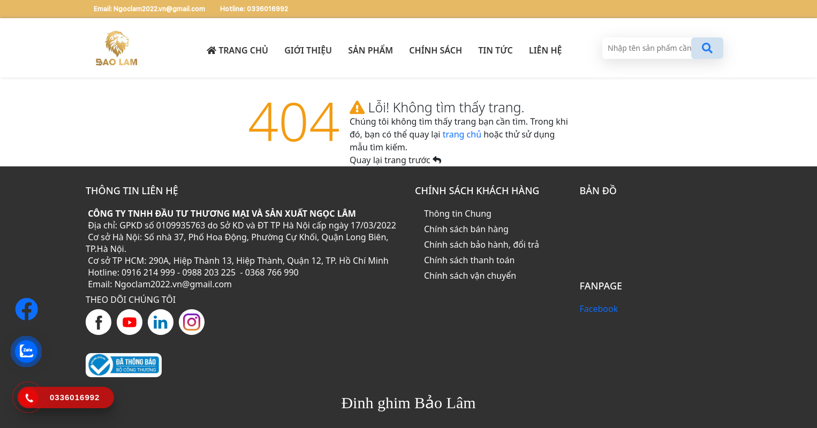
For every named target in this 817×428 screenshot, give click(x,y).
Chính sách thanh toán (469, 260)
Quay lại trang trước (395, 160)
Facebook (599, 309)
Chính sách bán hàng (466, 229)
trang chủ (463, 134)
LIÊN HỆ (545, 50)
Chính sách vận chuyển (470, 275)
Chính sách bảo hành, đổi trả (481, 244)
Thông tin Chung (457, 213)
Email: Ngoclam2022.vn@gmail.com (150, 9)
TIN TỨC (495, 50)
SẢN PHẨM (370, 50)
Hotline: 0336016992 (254, 9)
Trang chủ (237, 50)
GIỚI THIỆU (308, 50)
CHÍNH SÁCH (435, 50)
